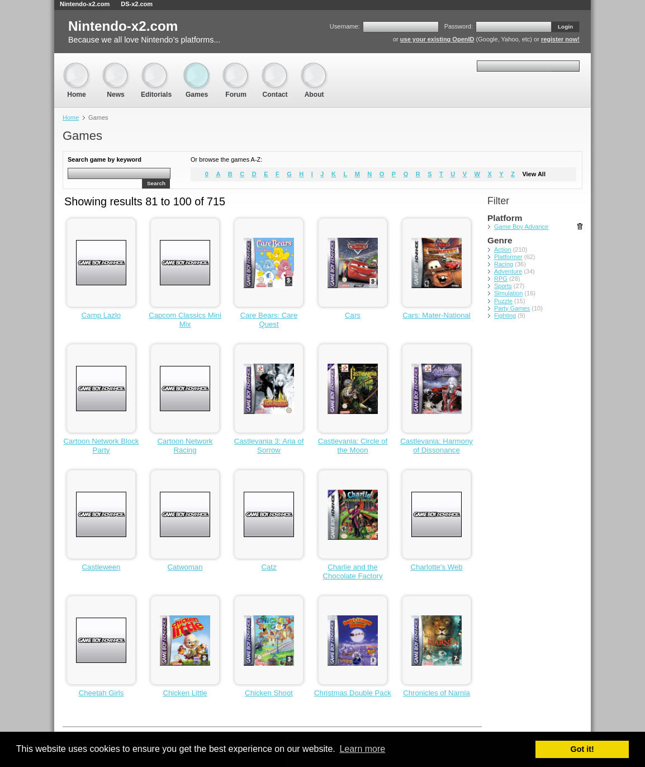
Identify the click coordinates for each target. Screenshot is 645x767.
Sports (503, 286)
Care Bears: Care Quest (269, 319)
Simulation (508, 293)
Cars (353, 315)
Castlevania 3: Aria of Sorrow (269, 445)
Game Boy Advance (521, 226)
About (314, 67)
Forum (236, 67)
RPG (501, 278)
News (116, 67)
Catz (268, 567)
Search (156, 183)
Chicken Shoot (269, 693)
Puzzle (503, 301)
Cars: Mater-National (436, 315)
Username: (345, 26)
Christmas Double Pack (352, 693)
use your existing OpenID (437, 39)
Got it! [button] (582, 749)
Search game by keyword (104, 159)
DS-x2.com (137, 4)
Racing (503, 264)
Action (502, 249)
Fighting (505, 315)
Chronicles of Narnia (436, 693)
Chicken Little (185, 693)
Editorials (156, 67)
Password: (458, 26)
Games (197, 67)
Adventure (508, 271)
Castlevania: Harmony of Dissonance (436, 445)
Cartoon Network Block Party (101, 445)
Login (565, 26)
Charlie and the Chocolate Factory (352, 571)
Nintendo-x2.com (85, 4)
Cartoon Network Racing (185, 445)
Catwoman (184, 567)
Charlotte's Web (436, 567)
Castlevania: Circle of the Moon (353, 445)
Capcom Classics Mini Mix (185, 319)
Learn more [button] (362, 749)
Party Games (512, 308)
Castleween (101, 567)
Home (77, 67)
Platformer (508, 256)
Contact (275, 67)
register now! (560, 39)
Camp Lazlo (101, 315)
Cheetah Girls (101, 693)
